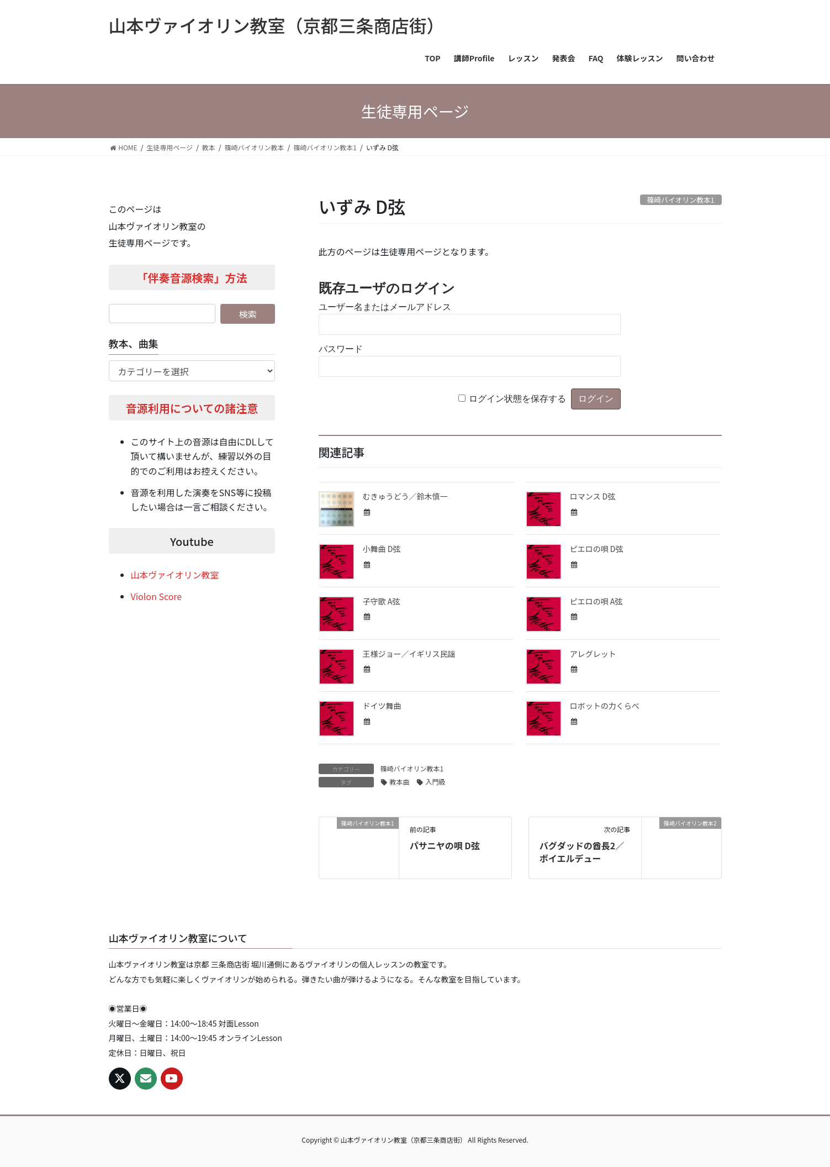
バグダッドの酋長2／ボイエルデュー (582, 851)
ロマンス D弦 (593, 496)
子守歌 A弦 (381, 601)
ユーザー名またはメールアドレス (385, 307)
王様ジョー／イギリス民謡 (409, 653)
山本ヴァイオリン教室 (175, 574)
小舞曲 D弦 (382, 548)
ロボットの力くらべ (604, 705)
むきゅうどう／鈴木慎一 (405, 496)
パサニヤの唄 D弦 (445, 845)
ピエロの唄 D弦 (596, 548)
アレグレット (593, 653)
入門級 (436, 781)
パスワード (341, 349)
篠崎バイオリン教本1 (412, 768)
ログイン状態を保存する (517, 398)
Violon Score (156, 596)
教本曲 (400, 781)
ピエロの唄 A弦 (596, 601)
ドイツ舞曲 (382, 705)
